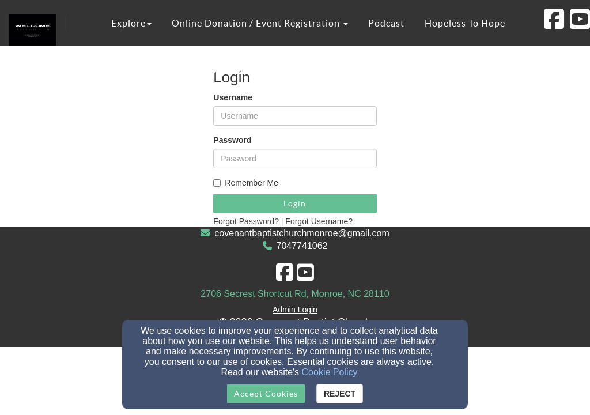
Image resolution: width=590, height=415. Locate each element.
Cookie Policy (330, 372)
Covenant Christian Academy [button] (197, 69)
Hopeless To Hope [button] (465, 23)
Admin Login (295, 309)
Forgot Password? (246, 221)
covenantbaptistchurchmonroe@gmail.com (301, 233)
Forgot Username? (319, 221)
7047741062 (302, 246)
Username (232, 97)
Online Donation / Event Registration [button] (260, 23)
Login (294, 203)
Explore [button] (131, 23)
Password (232, 140)
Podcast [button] (386, 23)
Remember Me (245, 182)
